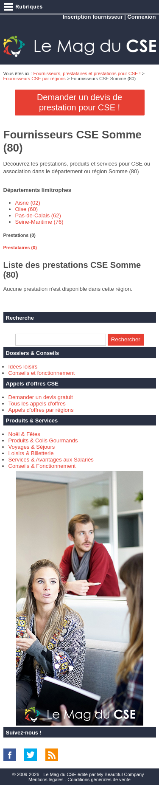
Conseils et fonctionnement (41, 373)
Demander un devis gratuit (40, 397)
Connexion (141, 17)
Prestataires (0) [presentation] (20, 247)
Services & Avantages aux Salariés (51, 459)
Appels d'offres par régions (41, 410)
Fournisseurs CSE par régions (34, 78)
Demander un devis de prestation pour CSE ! (79, 102)
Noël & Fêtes (24, 434)
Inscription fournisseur (93, 17)
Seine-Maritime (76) (39, 222)
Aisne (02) (27, 203)
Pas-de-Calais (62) (38, 215)
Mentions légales (46, 779)
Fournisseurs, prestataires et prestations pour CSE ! (86, 73)
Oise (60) (26, 209)
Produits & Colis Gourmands (43, 440)
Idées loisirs (23, 366)
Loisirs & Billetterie (31, 453)
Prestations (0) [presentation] (19, 235)
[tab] (79, 235)
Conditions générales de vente (99, 779)
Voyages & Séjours (31, 447)
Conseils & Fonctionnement (42, 466)
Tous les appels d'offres (37, 403)
